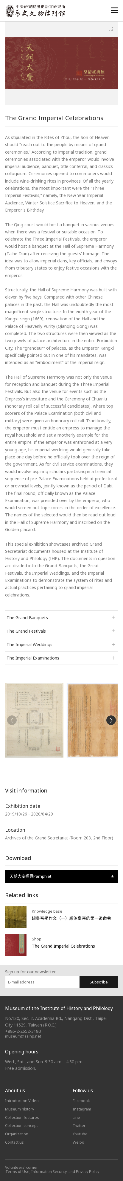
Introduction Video (22, 1100)
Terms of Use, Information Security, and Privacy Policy (52, 1171)
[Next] (111, 720)
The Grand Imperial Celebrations (63, 946)
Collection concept (21, 1125)
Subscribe (99, 982)
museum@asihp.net (23, 1036)
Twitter (79, 1125)
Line (76, 1117)
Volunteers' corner (21, 1167)
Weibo (78, 1142)
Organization (16, 1133)
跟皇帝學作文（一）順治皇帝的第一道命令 (71, 918)
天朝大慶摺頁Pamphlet (61, 876)
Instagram (82, 1109)
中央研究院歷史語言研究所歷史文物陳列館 (35, 10)
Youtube (80, 1133)
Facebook (81, 1100)
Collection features (22, 1117)
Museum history (19, 1109)
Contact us (14, 1142)
